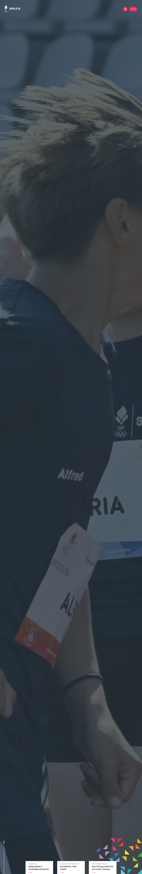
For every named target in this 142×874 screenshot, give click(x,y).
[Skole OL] (13, 9)
